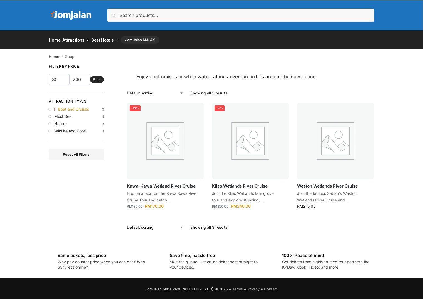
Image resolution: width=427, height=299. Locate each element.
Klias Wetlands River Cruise (240, 184)
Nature (60, 121)
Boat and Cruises (73, 107)
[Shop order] (155, 91)
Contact (270, 287)
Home (54, 54)
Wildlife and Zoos (70, 129)
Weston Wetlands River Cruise (327, 184)
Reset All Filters (76, 152)
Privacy (253, 287)
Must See (62, 114)
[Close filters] (105, 65)
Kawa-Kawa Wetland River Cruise (161, 184)
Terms (237, 287)
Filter (97, 78)
